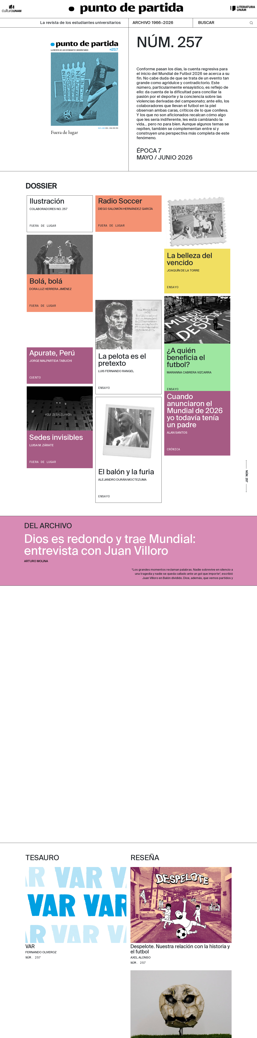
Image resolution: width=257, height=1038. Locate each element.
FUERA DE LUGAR (43, 226)
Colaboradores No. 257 (48, 209)
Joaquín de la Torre (183, 270)
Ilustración (47, 201)
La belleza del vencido (189, 259)
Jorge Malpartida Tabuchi (50, 360)
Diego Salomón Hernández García (125, 209)
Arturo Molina (36, 561)
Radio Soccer (120, 201)
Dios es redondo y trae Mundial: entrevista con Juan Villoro (110, 545)
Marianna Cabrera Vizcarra (189, 372)
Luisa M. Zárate (41, 445)
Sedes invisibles (56, 437)
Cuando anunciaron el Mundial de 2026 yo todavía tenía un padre (195, 411)
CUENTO (35, 377)
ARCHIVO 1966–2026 (153, 23)
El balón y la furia (126, 472)
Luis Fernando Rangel (116, 371)
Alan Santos (177, 432)
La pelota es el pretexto (122, 360)
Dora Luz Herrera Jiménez (50, 289)
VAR (30, 689)
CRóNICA (173, 449)
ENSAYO (172, 287)
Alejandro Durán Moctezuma (122, 479)
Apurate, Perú (52, 353)
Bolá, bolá (45, 281)
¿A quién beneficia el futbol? (186, 358)
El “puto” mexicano (152, 793)
